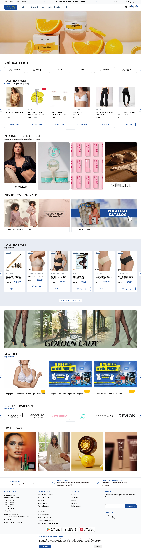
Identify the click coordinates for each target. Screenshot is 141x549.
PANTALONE (99, 109)
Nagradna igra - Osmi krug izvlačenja (109, 394)
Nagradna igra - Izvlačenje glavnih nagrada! (67, 394)
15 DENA (75, 273)
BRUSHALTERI (76, 109)
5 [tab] (69, 129)
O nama (73, 494)
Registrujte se (132, 2)
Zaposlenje (74, 497)
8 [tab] (71, 129)
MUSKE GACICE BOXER (101, 273)
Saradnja (74, 503)
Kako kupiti (41, 500)
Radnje (57, 7)
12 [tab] (71, 421)
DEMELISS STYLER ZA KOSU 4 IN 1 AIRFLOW (13, 278)
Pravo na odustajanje (44, 517)
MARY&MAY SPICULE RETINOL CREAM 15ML (36, 114)
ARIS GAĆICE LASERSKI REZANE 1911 (104, 278)
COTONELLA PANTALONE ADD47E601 (104, 114)
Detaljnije (45, 546)
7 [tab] (70, 129)
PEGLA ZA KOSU (10, 273)
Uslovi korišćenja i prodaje (45, 494)
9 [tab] (72, 129)
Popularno (18, 84)
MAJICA (8, 109)
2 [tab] (66, 129)
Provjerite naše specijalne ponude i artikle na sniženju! (70, 1)
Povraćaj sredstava (43, 514)
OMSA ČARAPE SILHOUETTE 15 (78, 278)
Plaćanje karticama (43, 506)
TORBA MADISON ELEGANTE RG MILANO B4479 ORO (58, 115)
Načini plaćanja (42, 503)
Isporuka (40, 509)
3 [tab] (67, 129)
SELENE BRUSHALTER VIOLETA (35, 277)
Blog (42, 7)
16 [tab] (73, 421)
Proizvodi (24, 7)
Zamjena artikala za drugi (45, 520)
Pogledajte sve (9, 248)
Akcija (49, 7)
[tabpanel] (70, 32)
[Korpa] (136, 7)
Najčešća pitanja (76, 506)
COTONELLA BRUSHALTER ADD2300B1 (77, 115)
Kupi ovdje (15, 124)
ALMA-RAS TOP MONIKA (14, 113)
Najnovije (8, 84)
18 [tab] (74, 421)
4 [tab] (68, 129)
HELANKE (120, 109)
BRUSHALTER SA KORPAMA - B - (36, 273)
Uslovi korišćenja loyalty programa (48, 523)
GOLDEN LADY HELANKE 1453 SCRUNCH (126, 114)
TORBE (52, 109)
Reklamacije (41, 512)
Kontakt (73, 500)
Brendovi (34, 7)
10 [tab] (73, 129)
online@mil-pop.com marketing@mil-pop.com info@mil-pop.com (11, 509)
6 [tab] (68, 421)
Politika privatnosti (43, 497)
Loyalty (65, 7)
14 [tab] (72, 421)
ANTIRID (30, 109)
